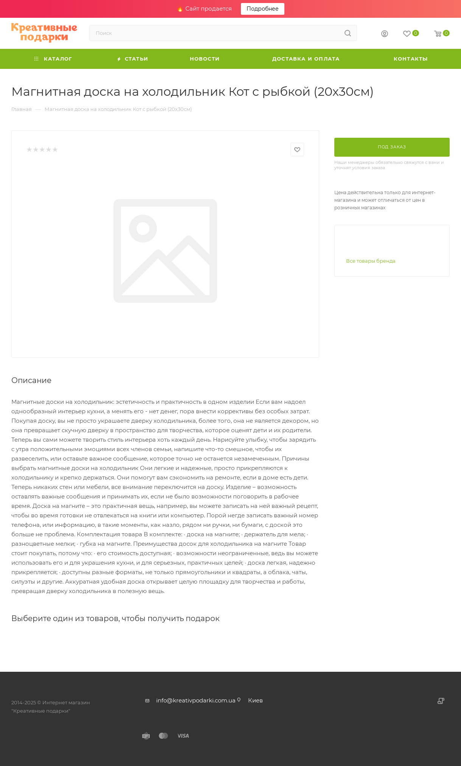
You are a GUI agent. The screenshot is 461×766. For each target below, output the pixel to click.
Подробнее (263, 8)
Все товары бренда (371, 261)
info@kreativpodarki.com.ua (196, 700)
